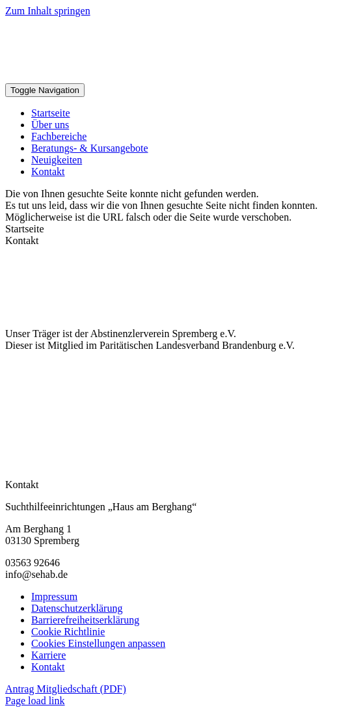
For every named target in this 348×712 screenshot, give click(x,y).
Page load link (35, 700)
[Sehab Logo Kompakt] (163, 77)
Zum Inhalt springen (47, 10)
